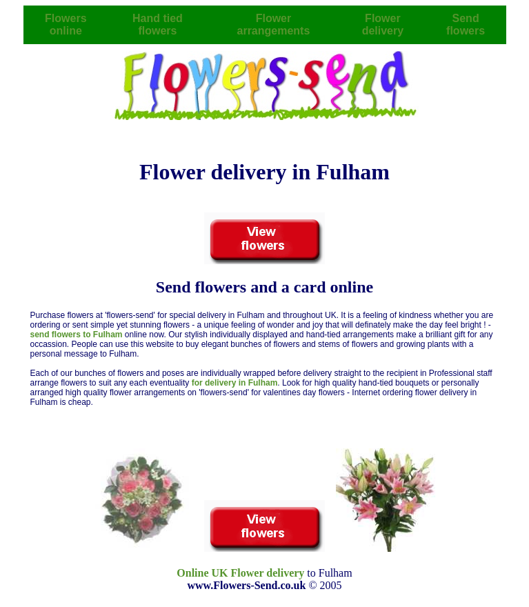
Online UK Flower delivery (240, 573)
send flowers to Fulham (77, 334)
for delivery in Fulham (235, 383)
